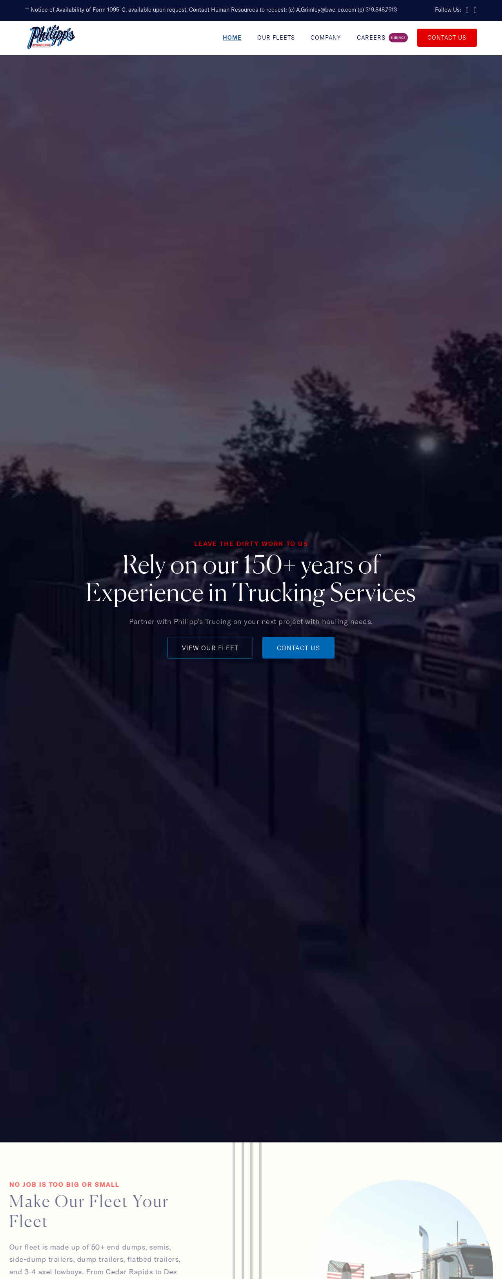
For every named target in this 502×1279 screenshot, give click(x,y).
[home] (51, 38)
